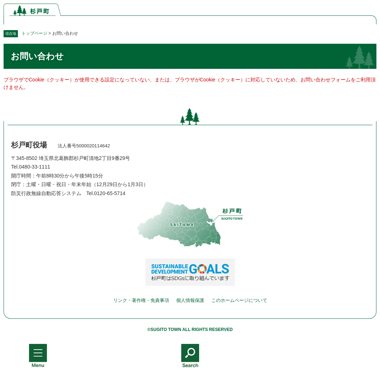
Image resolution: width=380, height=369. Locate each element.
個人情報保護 (190, 300)
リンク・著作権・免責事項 (141, 300)
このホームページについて (239, 300)
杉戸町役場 (29, 145)
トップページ (34, 33)
